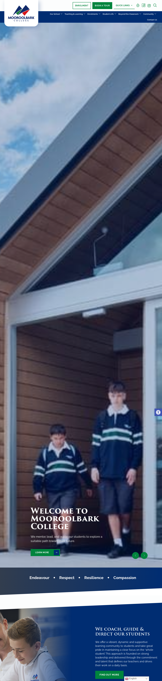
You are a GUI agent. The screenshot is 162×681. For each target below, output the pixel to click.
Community (149, 14)
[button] (158, 412)
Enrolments (93, 14)
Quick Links (124, 5)
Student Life (109, 14)
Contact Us (152, 20)
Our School (56, 14)
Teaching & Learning (75, 14)
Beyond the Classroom (129, 14)
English (131, 678)
